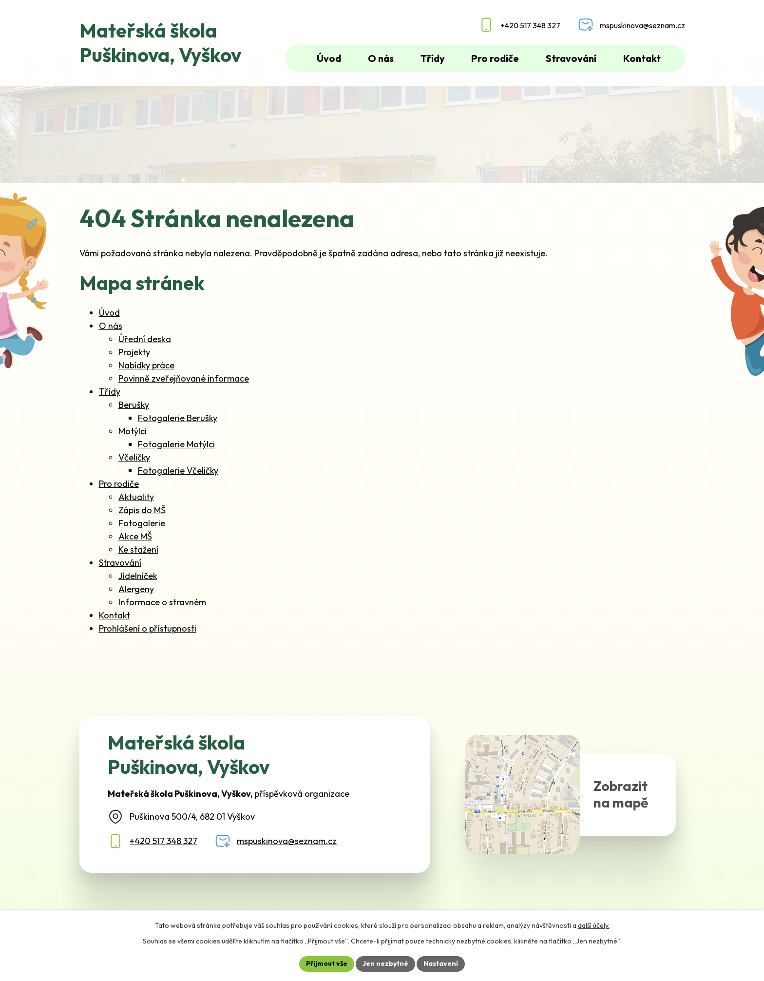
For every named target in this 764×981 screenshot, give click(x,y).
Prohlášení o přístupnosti (147, 628)
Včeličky (134, 457)
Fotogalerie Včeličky (178, 470)
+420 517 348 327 (163, 840)
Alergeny (136, 589)
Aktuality (136, 496)
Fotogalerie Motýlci (176, 444)
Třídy (109, 391)
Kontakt (114, 615)
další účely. (594, 925)
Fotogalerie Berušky (177, 417)
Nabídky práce (146, 365)
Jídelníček (137, 575)
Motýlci (132, 431)
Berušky (133, 404)
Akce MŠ (135, 536)
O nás (110, 325)
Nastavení (440, 963)
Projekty (134, 352)
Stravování (120, 562)
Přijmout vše (326, 963)
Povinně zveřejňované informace (183, 378)
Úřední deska (144, 339)
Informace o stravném (162, 602)
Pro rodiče (119, 483)
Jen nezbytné (385, 963)
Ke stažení (138, 549)
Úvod (109, 312)
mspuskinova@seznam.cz (287, 840)
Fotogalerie (141, 523)
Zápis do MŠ (142, 510)
